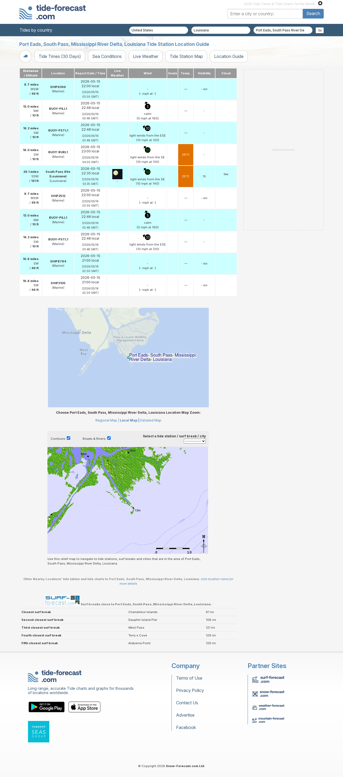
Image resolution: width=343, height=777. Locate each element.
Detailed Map (150, 420)
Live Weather (145, 56)
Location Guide (229, 56)
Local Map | (129, 420)
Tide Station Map (186, 56)
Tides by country (36, 30)
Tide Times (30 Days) (60, 56)
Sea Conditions (107, 56)
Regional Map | (107, 420)
